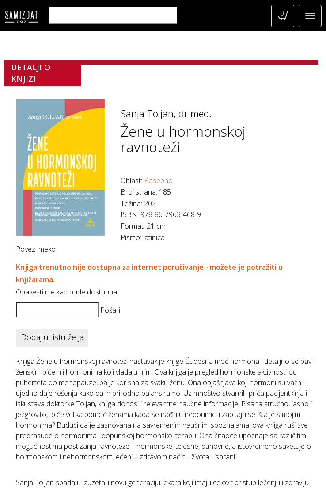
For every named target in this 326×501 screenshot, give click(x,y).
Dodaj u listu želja (52, 337)
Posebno (158, 180)
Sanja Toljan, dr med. (166, 113)
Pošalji (110, 310)
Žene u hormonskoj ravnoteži (183, 139)
